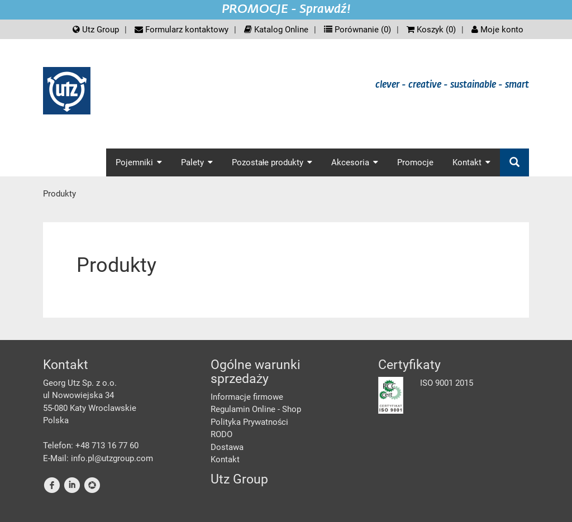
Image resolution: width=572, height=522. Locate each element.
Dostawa (227, 447)
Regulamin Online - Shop (256, 409)
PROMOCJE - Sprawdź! (286, 9)
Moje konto (497, 30)
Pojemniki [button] (139, 162)
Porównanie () (357, 30)
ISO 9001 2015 (446, 383)
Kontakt (225, 459)
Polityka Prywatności (250, 422)
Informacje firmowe (247, 397)
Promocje (415, 162)
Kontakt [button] (471, 162)
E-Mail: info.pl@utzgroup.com (98, 458)
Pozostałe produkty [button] (272, 162)
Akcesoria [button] (354, 162)
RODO (221, 434)
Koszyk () (431, 30)
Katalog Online (276, 30)
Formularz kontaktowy (181, 30)
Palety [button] (197, 162)
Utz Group (96, 30)
